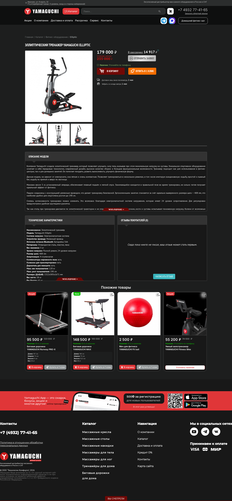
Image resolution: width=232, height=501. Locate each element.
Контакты (106, 20)
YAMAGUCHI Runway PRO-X (41, 349)
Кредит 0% (144, 452)
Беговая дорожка (36, 346)
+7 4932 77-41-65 (193, 10)
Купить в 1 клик (142, 71)
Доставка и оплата (62, 20)
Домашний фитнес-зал (193, 20)
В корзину (35, 367)
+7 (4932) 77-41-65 (18, 432)
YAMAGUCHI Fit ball (129, 349)
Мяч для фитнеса (128, 346)
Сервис (94, 20)
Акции (28, 20)
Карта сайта (145, 466)
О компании (41, 20)
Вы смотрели (116, 498)
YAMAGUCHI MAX (82, 349)
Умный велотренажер (176, 346)
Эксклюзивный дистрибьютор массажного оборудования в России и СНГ (175, 2)
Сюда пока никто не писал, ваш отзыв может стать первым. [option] (162, 244)
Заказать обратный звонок (196, 13)
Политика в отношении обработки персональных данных (21, 444)
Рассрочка (81, 20)
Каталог (142, 439)
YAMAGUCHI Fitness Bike (178, 349)
